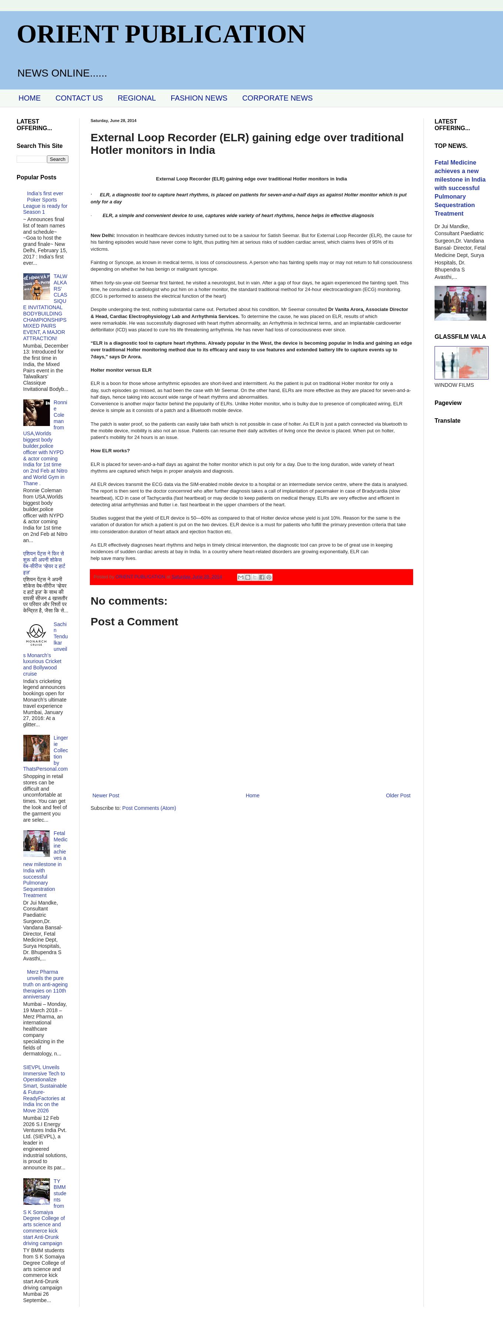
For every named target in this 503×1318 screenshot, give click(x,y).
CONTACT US (79, 98)
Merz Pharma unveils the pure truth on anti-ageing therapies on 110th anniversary (45, 984)
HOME (29, 98)
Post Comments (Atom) (149, 808)
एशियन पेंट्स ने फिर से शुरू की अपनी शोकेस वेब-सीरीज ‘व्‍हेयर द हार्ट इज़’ (44, 563)
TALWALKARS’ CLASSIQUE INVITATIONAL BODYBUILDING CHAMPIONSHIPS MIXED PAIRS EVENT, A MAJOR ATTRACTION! (45, 307)
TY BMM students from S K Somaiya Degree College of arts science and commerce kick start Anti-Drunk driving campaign (45, 1212)
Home (252, 795)
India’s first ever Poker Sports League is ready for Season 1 (45, 202)
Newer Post (105, 795)
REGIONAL (137, 98)
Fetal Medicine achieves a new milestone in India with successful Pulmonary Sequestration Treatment (45, 864)
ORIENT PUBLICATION (161, 34)
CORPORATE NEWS (277, 98)
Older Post (398, 795)
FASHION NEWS (199, 98)
